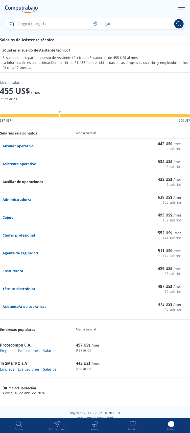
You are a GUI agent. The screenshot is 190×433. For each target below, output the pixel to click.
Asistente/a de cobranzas (24, 306)
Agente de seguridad (20, 252)
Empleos (7, 350)
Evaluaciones (29, 350)
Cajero (8, 217)
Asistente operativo (19, 163)
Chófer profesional (18, 235)
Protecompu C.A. (15, 345)
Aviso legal (85, 417)
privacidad (105, 417)
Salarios (49, 350)
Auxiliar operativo (18, 145)
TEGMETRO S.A (13, 363)
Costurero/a (12, 270)
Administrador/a (16, 199)
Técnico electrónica (18, 288)
